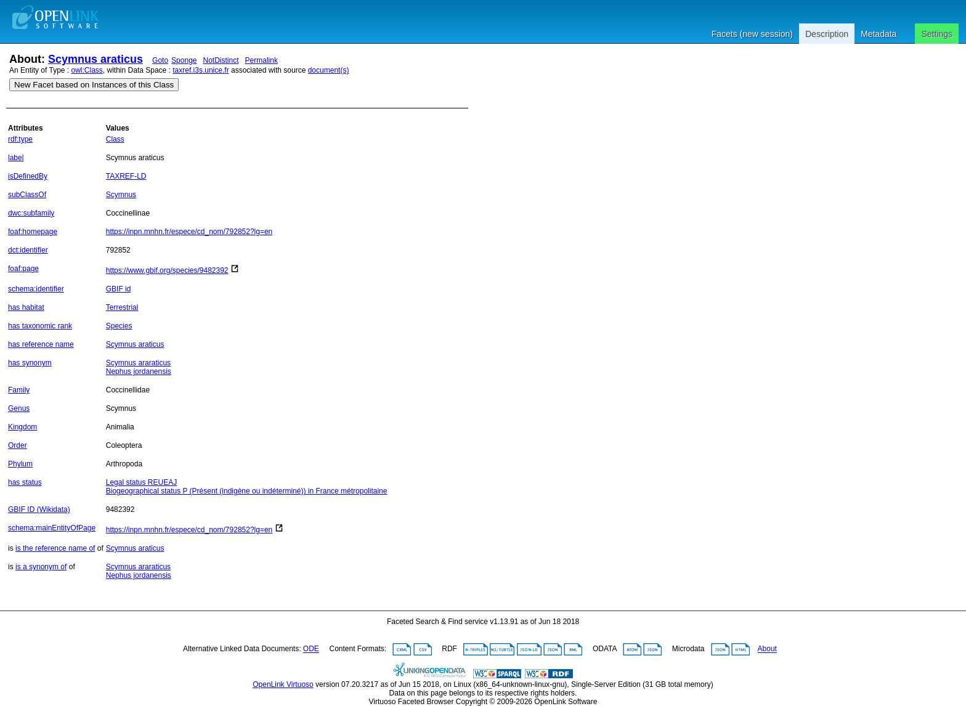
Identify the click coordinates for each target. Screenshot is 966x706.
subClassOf (27, 194)
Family (19, 390)
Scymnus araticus (95, 59)
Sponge (184, 60)
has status (25, 482)
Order (17, 445)
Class (115, 139)
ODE (311, 649)
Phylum (20, 464)
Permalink (261, 60)
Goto (160, 60)
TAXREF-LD (126, 176)
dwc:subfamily (31, 213)
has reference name (41, 344)
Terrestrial (122, 307)
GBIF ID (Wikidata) (39, 509)
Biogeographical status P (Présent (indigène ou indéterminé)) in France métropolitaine (247, 491)
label (15, 157)
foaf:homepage (32, 231)
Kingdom (22, 427)
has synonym (30, 363)
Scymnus (121, 194)
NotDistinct (221, 60)
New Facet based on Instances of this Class (94, 84)
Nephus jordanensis (138, 371)
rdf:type (20, 139)
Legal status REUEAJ (141, 482)
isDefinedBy (27, 176)
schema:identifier (36, 289)
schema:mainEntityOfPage (51, 528)
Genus (19, 408)
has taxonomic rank (40, 326)
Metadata (878, 34)
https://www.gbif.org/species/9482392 (167, 270)
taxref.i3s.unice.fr (200, 70)
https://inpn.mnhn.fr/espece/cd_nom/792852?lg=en (189, 231)
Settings (936, 34)
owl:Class (87, 70)
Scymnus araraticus (138, 363)
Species (119, 326)
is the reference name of (55, 548)
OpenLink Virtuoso (283, 684)
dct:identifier (28, 250)
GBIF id (118, 289)
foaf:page (23, 268)
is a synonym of (41, 566)
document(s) (328, 70)
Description (826, 34)
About (767, 649)
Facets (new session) (752, 34)
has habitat (26, 307)
